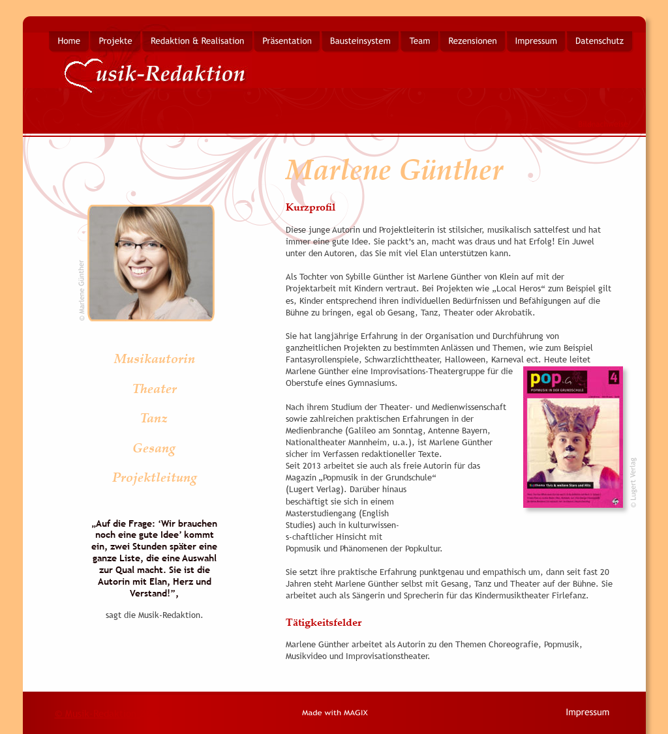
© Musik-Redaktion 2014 (107, 713)
